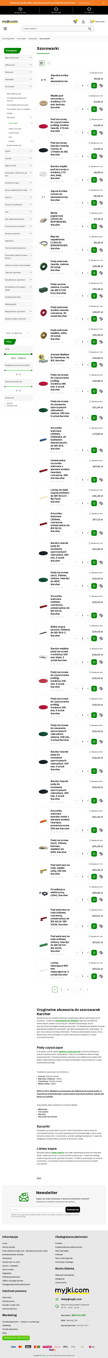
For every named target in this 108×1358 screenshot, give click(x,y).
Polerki (9, 112)
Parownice (9, 70)
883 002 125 (72, 1320)
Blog (4, 1333)
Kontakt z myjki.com (11, 1305)
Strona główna (8, 37)
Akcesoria (33, 37)
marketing (6, 1325)
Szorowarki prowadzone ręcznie (16, 98)
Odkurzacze (10, 63)
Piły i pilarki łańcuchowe (14, 217)
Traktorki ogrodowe (13, 271)
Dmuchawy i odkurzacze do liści (16, 172)
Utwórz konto (61, 1282)
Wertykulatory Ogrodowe (15, 310)
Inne (10, 135)
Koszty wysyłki (8, 1247)
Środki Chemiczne (14, 144)
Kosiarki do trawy (12, 181)
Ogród (7, 149)
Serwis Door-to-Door (11, 1262)
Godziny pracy (8, 1301)
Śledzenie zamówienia (64, 1275)
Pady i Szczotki (15, 127)
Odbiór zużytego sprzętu (12, 1280)
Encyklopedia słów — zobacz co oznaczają (20, 1322)
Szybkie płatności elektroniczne (68, 1247)
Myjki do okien (10, 164)
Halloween (9, 239)
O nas (4, 1243)
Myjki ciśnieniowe (12, 56)
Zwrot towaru (8, 1269)
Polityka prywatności (11, 1277)
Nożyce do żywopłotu (13, 203)
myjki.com (45, 1355)
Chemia (8, 157)
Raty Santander (62, 1251)
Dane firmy (6, 1297)
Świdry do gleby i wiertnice (15, 317)
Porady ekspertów (10, 1329)
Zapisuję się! (73, 1209)
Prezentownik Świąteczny (15, 246)
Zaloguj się (60, 1279)
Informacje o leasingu (64, 1262)
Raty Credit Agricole (64, 1258)
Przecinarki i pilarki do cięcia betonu (16, 255)
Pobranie (59, 1254)
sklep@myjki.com (71, 1299)
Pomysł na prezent (12, 232)
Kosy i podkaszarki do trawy (16, 188)
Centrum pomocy (9, 1309)
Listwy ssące (14, 131)
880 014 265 (79, 1315)
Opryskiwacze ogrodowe (15, 278)
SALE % (8, 196)
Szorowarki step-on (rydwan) (18, 107)
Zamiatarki (9, 78)
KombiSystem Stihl (12, 295)
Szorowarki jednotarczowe (17, 103)
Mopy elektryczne (14, 92)
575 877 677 (83, 1325)
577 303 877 (89, 12)
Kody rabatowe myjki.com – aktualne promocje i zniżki (25, 1251)
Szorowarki (21, 37)
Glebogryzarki (10, 303)
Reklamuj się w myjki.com (15, 1338)
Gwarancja (7, 1258)
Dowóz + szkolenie (10, 1266)
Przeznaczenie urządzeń (15, 225)
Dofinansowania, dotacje (13, 1254)
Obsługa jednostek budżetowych (16, 1284)
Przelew (58, 1243)
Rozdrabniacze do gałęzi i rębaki (15, 287)
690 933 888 (56, 12)
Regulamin (6, 1273)
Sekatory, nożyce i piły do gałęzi (18, 264)
